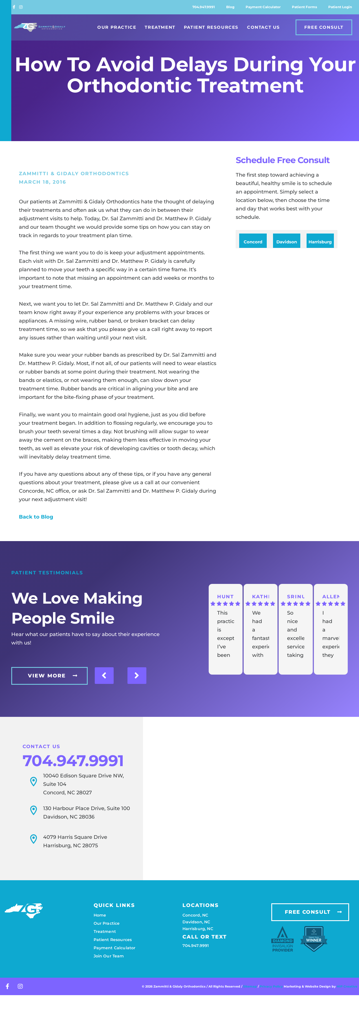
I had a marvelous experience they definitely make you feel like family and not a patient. (330, 634)
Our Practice (116, 27)
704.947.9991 (203, 7)
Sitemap (250, 982)
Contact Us (263, 27)
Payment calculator (263, 7)
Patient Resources (211, 27)
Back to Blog (36, 517)
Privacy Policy (272, 982)
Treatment (160, 27)
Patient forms (304, 7)
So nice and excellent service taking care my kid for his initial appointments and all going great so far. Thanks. (295, 634)
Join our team (109, 952)
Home (100, 911)
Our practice (107, 919)
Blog (230, 7)
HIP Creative (347, 982)
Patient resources (113, 935)
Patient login (340, 7)
